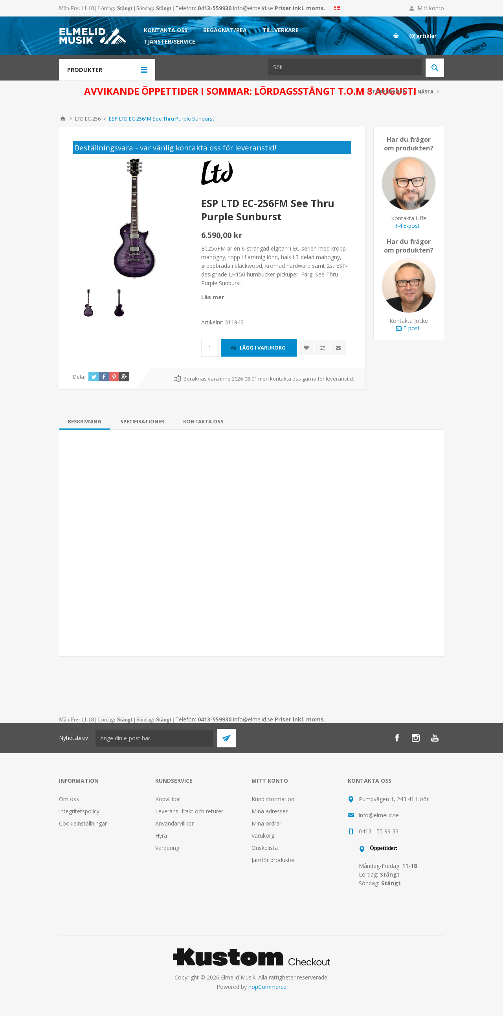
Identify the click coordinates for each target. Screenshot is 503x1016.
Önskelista (265, 847)
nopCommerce (267, 986)
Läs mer (212, 297)
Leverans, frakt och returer (189, 811)
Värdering (167, 847)
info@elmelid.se (253, 8)
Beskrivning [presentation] (84, 421)
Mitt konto (430, 8)
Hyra (161, 835)
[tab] (84, 421)
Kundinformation (273, 799)
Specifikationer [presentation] (142, 421)
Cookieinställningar (83, 823)
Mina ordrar (266, 823)
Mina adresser (270, 811)
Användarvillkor (174, 823)
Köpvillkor (167, 799)
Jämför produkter (273, 860)
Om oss (69, 799)
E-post (408, 225)
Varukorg (263, 835)
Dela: (79, 376)
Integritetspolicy (79, 811)
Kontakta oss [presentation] (203, 421)
